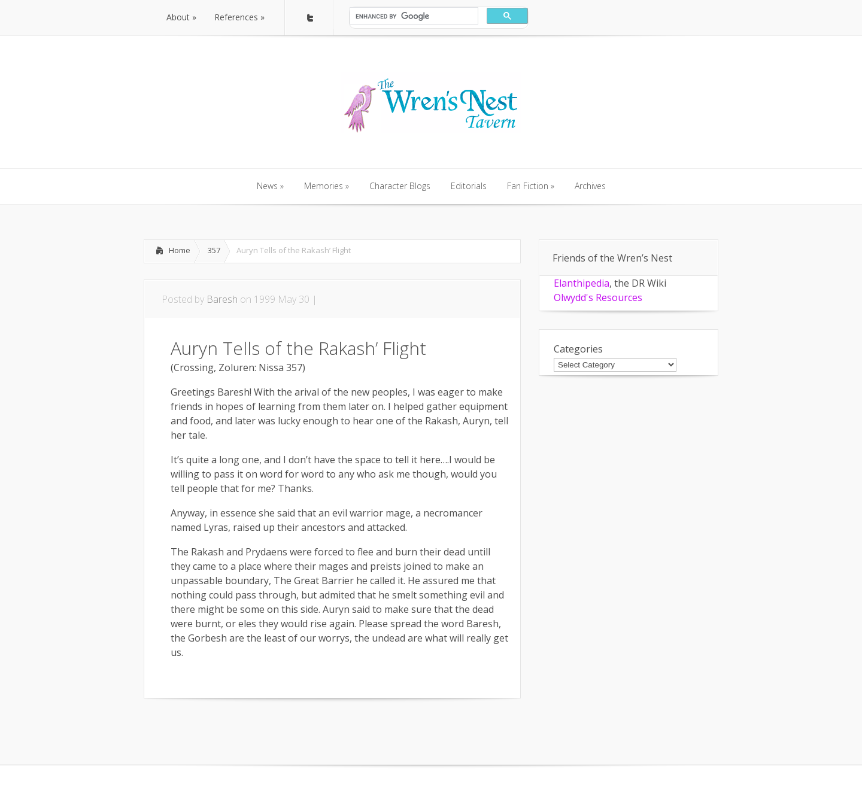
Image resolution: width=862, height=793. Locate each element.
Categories (578, 349)
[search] (413, 16)
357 (214, 250)
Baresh (222, 299)
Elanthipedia (581, 283)
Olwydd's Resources (598, 297)
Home (179, 250)
